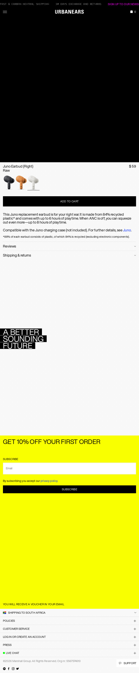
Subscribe (69, 489)
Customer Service (16, 629)
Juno (127, 230)
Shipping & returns (17, 255)
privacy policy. (49, 481)
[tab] (69, 621)
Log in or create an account (24, 637)
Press (7, 645)
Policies (9, 621)
